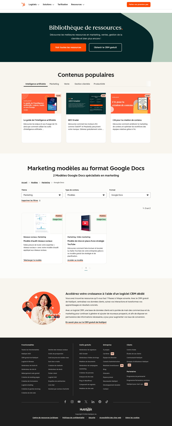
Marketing (46, 183)
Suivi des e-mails (54, 361)
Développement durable (111, 385)
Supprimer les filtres (31, 201)
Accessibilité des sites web (110, 418)
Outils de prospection (55, 354)
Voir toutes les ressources (68, 47)
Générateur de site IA (29, 369)
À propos (106, 350)
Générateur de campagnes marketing (88, 367)
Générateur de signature (87, 350)
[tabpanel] (86, 117)
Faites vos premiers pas (138, 4)
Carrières (108, 353)
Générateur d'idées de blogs (89, 358)
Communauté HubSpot (134, 358)
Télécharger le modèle (32, 260)
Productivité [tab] (99, 84)
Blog (104, 369)
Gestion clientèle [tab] (82, 84)
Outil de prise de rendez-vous (58, 358)
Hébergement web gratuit (31, 373)
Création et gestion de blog (31, 389)
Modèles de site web (86, 388)
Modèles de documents (87, 361)
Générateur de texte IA (29, 365)
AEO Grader (83, 354)
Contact (105, 389)
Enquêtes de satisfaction (56, 381)
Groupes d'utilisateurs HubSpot (137, 364)
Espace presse (108, 377)
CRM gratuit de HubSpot (30, 358)
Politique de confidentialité (73, 418)
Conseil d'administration (111, 361)
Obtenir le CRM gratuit (105, 47)
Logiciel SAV (52, 377)
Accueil (24, 183)
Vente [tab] (66, 84)
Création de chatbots (55, 365)
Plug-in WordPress (85, 381)
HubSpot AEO (26, 354)
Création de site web (29, 393)
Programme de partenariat (136, 376)
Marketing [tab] (54, 84)
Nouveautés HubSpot (110, 381)
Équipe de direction (109, 358)
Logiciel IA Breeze (28, 361)
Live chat (51, 385)
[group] (41, 117)
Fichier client (52, 373)
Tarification (63, 4)
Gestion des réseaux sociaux (58, 350)
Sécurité (92, 418)
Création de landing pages (31, 377)
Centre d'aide (131, 350)
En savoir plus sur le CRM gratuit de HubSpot (86, 322)
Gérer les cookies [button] (132, 418)
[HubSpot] (23, 4)
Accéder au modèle (75, 260)
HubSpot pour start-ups (137, 384)
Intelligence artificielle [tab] (36, 84)
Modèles (34, 183)
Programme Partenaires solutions (138, 380)
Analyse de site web (86, 377)
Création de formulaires (30, 381)
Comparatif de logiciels (87, 384)
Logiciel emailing (27, 385)
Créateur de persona (86, 373)
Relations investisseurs (113, 365)
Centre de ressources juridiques (45, 418)
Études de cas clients (134, 354)
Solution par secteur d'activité (58, 389)
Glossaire (106, 373)
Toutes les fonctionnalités (30, 350)
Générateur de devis (55, 369)
